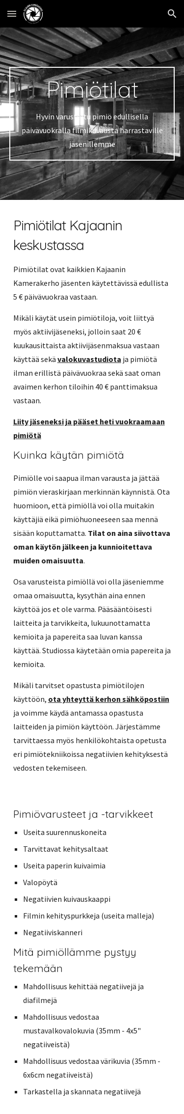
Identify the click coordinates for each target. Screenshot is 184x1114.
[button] (12, 13)
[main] (92, 114)
